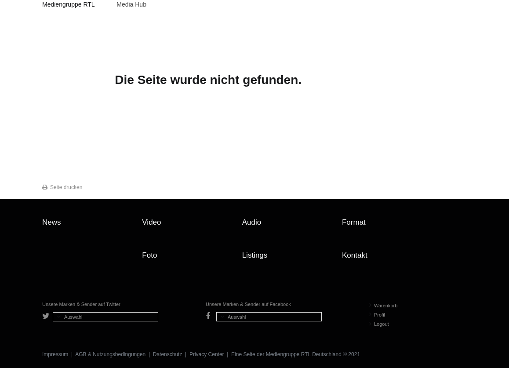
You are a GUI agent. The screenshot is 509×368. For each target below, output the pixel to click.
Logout (379, 324)
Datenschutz (167, 354)
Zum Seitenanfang (458, 225)
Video (151, 222)
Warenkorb (383, 305)
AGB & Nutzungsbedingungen (110, 354)
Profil (377, 314)
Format (354, 222)
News (51, 222)
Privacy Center (206, 354)
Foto (149, 255)
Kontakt (354, 255)
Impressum (55, 354)
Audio (251, 222)
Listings (255, 255)
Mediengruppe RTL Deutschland (68, 6)
